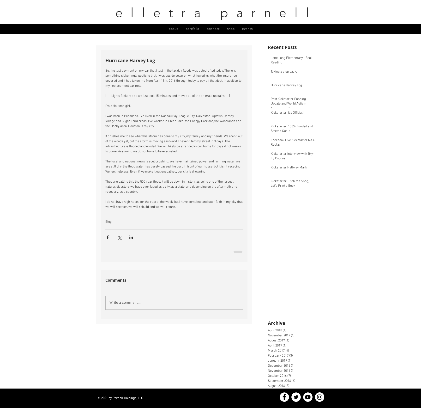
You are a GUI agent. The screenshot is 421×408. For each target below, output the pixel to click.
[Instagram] (319, 397)
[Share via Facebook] (107, 237)
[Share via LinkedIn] (131, 237)
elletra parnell (210, 12)
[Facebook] (284, 397)
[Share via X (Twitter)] (119, 237)
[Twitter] (296, 397)
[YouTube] (308, 397)
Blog (108, 222)
